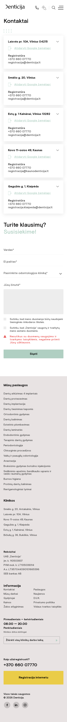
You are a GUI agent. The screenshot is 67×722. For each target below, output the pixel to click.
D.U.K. (37, 598)
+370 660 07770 (19, 59)
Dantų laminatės (13, 430)
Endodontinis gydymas (17, 435)
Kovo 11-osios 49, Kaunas (18, 519)
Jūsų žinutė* (12, 285)
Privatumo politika (44, 602)
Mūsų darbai (11, 594)
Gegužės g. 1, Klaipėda (16, 524)
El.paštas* (10, 262)
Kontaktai (9, 589)
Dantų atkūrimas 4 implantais (21, 393)
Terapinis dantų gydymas (18, 440)
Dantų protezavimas (15, 398)
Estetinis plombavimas (16, 424)
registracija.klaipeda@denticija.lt (30, 207)
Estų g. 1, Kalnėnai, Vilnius (18, 530)
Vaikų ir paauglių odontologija (21, 455)
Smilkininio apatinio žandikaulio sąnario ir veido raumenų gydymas (27, 472)
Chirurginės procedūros (17, 450)
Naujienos (39, 594)
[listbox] (33, 274)
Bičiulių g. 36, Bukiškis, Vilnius (20, 535)
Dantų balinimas (13, 419)
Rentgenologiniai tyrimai (17, 489)
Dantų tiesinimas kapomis (18, 409)
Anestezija (10, 461)
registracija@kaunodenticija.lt (28, 171)
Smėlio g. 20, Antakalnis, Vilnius (22, 509)
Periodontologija (13, 445)
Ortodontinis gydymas (16, 414)
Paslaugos (39, 589)
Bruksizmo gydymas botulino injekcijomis (27, 466)
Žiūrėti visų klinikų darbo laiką (24, 640)
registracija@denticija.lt (24, 62)
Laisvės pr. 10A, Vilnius (16, 514)
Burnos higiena (12, 479)
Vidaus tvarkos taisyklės (47, 606)
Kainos (7, 602)
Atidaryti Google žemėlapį (32, 48)
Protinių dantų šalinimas (17, 484)
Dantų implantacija (14, 404)
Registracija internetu (33, 677)
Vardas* (9, 250)
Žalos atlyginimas (14, 606)
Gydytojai (9, 598)
